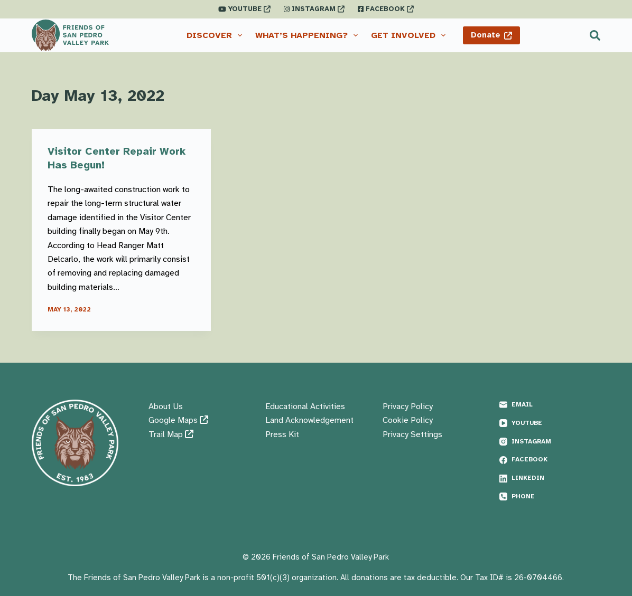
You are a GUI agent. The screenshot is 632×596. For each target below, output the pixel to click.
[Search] (595, 35)
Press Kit (282, 434)
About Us (165, 406)
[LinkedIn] (549, 478)
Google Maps (178, 420)
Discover (216, 35)
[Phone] (549, 496)
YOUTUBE (244, 9)
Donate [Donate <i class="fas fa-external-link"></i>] (492, 35)
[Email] (549, 405)
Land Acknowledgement (309, 420)
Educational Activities (305, 406)
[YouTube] (549, 423)
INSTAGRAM (314, 9)
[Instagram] (549, 442)
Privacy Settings (412, 434)
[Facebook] (549, 460)
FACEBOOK (386, 9)
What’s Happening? (308, 35)
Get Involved (410, 35)
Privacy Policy (408, 406)
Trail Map (170, 434)
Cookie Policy (408, 420)
